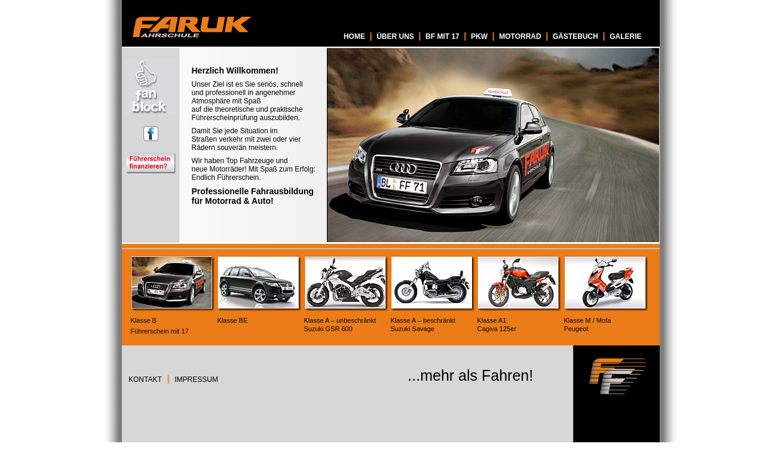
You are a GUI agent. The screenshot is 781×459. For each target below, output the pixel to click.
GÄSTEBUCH (575, 36)
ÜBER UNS (395, 36)
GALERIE (625, 36)
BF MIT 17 (442, 36)
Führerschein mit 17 (160, 331)
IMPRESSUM (196, 379)
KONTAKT (145, 379)
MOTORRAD (520, 36)
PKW (479, 36)
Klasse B (144, 320)
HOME (354, 36)
